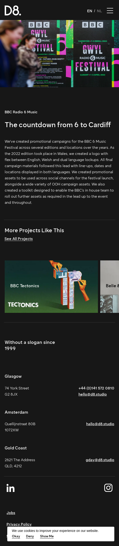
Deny (30, 536)
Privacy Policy (19, 524)
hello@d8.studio (92, 394)
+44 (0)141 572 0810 (96, 388)
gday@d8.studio (100, 459)
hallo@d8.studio (100, 423)
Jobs (11, 512)
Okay (16, 536)
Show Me (47, 536)
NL (99, 10)
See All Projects (18, 238)
